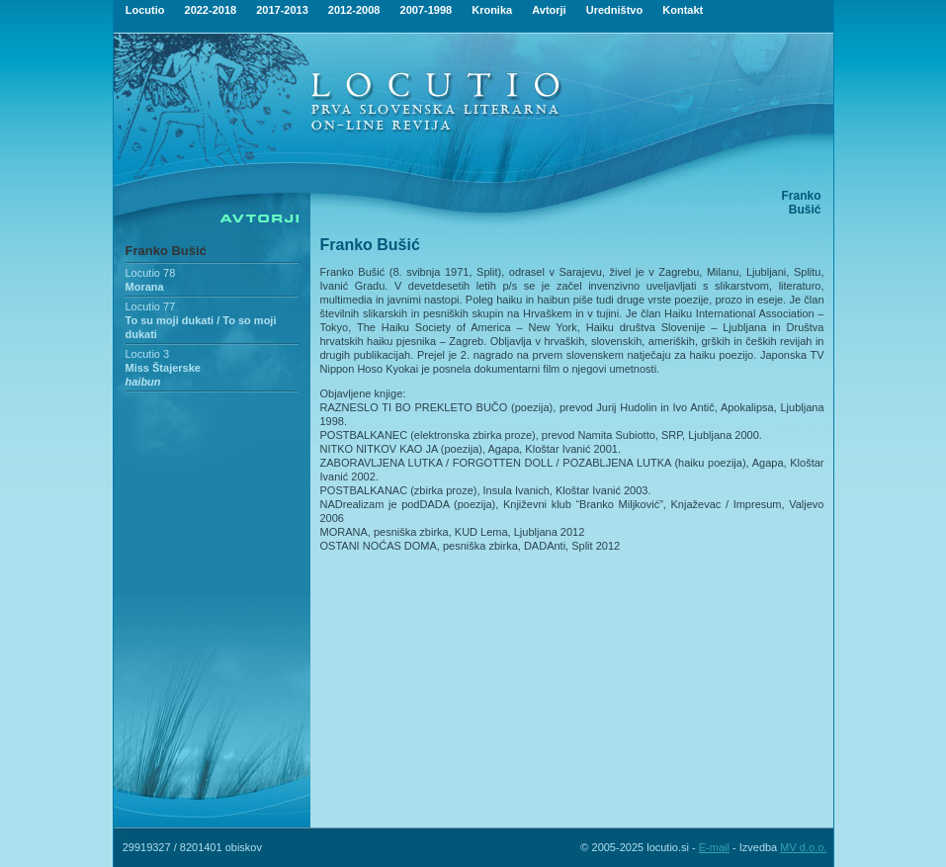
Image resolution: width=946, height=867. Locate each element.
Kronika (492, 10)
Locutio (145, 10)
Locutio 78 (151, 273)
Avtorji (548, 10)
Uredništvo (614, 10)
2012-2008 (354, 10)
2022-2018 (211, 10)
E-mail (714, 847)
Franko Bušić (166, 250)
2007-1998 (426, 10)
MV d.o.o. (803, 847)
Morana (145, 287)
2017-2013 (282, 10)
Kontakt (682, 10)
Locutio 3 (148, 354)
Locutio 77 (151, 306)
